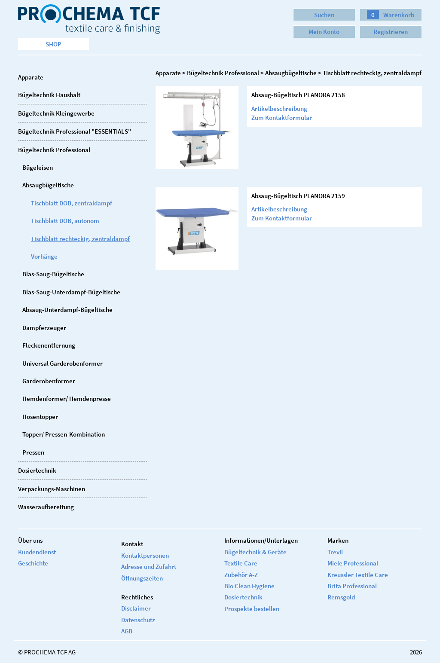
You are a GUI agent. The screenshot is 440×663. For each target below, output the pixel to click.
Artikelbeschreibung (279, 108)
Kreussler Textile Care (357, 575)
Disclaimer (136, 608)
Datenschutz (138, 620)
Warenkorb (390, 14)
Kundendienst (37, 552)
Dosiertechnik (243, 597)
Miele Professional (352, 563)
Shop (53, 44)
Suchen (324, 15)
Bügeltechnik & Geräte (255, 552)
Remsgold (341, 597)
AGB (126, 631)
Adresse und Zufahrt (148, 566)
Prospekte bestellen (251, 609)
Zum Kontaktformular (281, 117)
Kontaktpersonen (145, 555)
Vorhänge (44, 256)
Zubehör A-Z (241, 575)
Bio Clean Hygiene (249, 586)
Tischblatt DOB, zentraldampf (71, 203)
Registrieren (390, 31)
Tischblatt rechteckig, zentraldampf (80, 239)
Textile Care (240, 563)
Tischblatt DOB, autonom (65, 221)
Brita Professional (352, 586)
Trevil (335, 552)
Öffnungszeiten (142, 578)
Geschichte (33, 563)
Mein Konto (324, 31)
